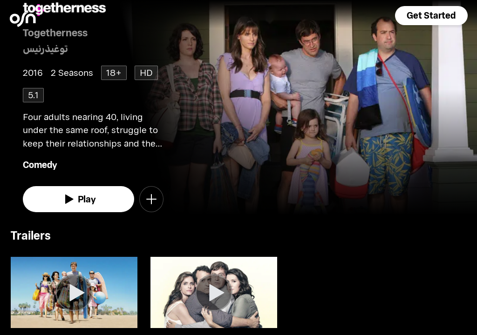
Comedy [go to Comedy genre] (40, 164)
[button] (431, 15)
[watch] (78, 199)
